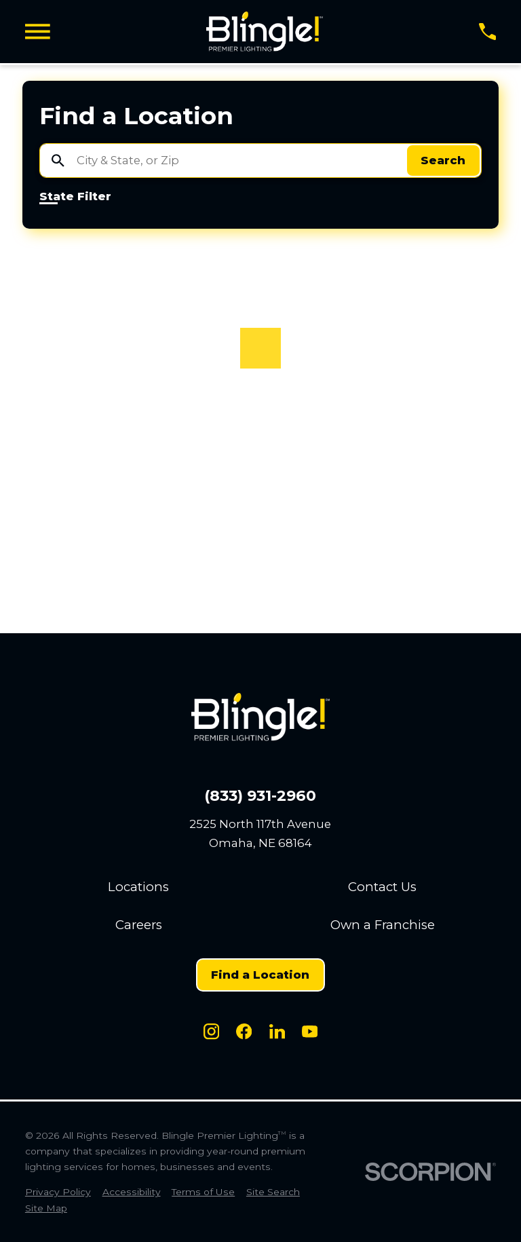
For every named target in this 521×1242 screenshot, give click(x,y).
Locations (138, 887)
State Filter (75, 197)
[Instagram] (211, 1031)
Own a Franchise (382, 925)
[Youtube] (309, 1031)
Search (443, 160)
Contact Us (382, 887)
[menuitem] (58, 1192)
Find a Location (260, 974)
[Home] (264, 32)
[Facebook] (244, 1031)
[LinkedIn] (277, 1031)
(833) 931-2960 (260, 796)
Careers (138, 925)
